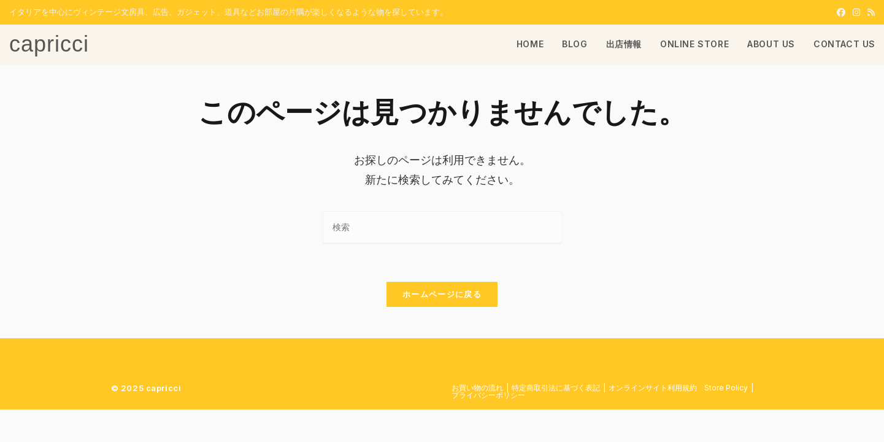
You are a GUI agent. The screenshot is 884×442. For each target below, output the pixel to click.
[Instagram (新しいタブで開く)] (856, 12)
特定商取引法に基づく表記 (556, 387)
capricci (49, 43)
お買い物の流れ (477, 387)
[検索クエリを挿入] (442, 227)
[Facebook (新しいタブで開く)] (841, 12)
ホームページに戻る (442, 294)
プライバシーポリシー (488, 395)
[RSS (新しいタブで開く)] (869, 12)
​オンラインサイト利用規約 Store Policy (678, 387)
